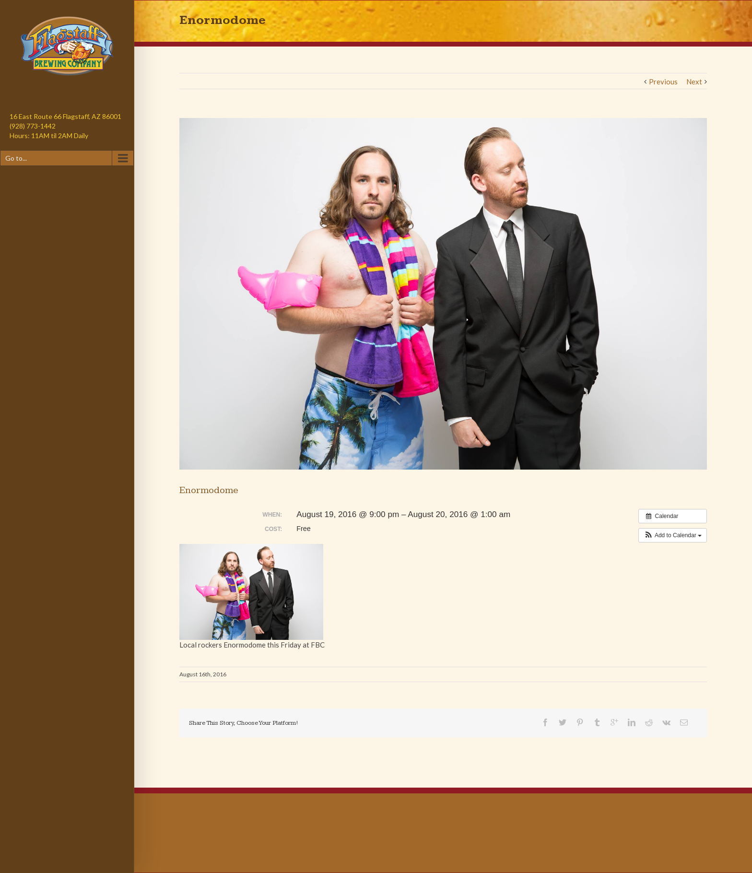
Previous (663, 81)
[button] (672, 535)
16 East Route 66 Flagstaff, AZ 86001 (65, 116)
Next (694, 81)
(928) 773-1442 (33, 126)
